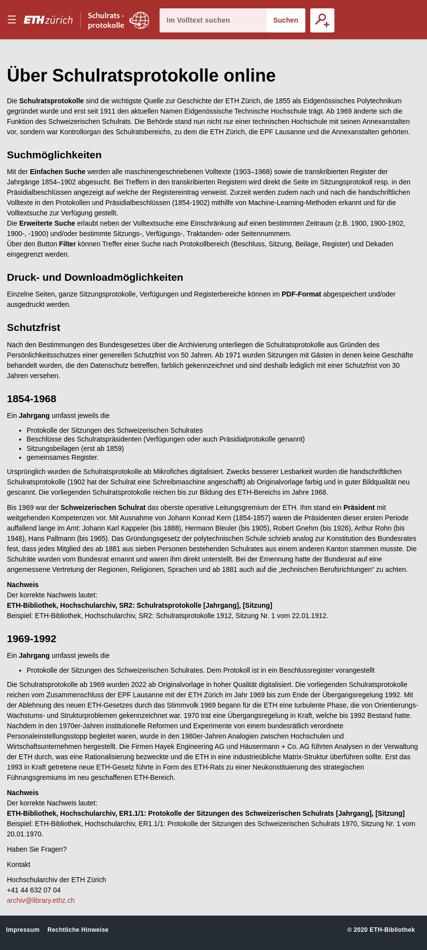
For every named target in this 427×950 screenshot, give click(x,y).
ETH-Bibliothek (392, 929)
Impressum (22, 929)
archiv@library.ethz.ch (41, 900)
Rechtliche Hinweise (77, 929)
